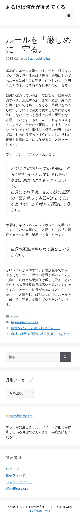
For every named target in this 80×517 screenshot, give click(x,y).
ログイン (12, 468)
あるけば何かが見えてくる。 (38, 6)
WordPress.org (17, 488)
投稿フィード (15, 475)
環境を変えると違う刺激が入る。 (35, 328)
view (14, 316)
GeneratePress (40, 511)
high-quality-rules (24, 322)
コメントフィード (19, 482)
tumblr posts (20, 415)
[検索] (65, 357)
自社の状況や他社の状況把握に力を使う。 (42, 334)
